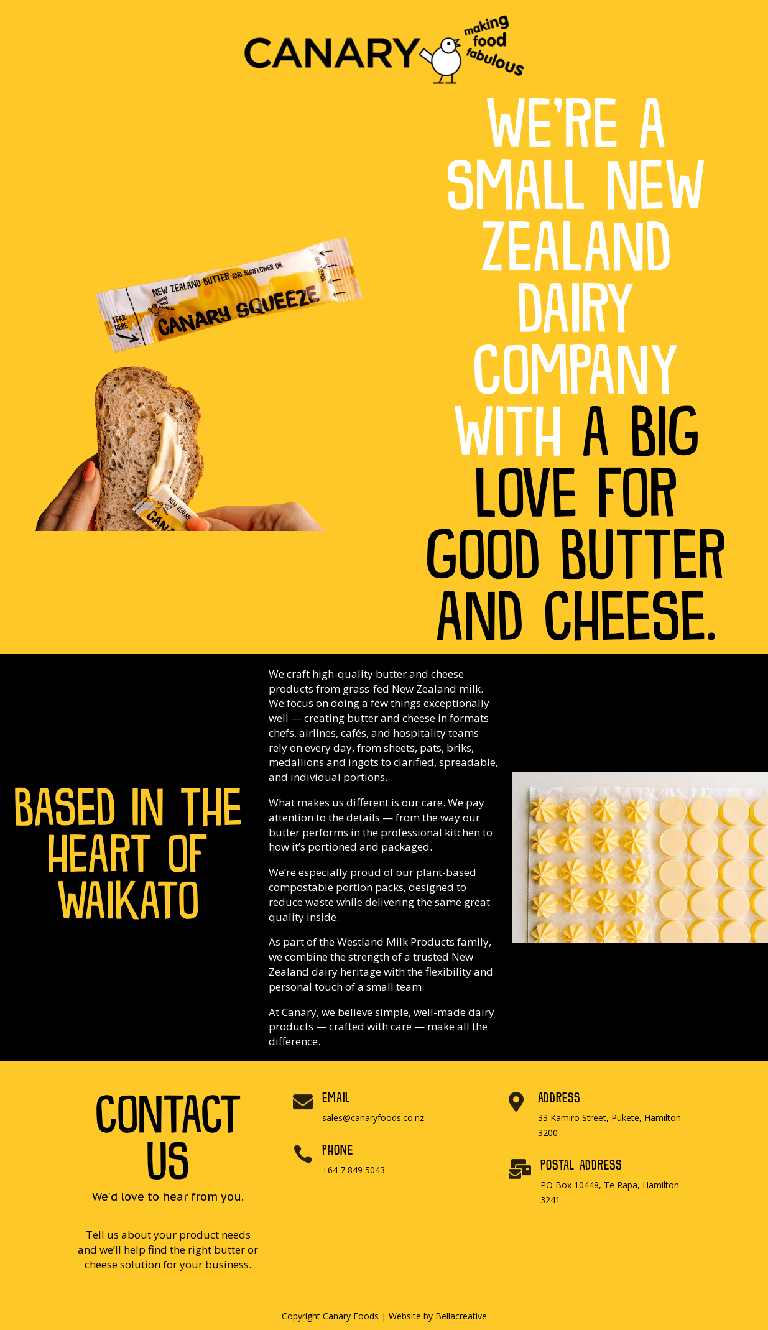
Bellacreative (461, 1316)
